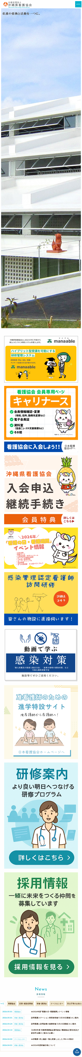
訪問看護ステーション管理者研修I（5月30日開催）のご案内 (55, 1017)
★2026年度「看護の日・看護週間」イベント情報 (50, 1011)
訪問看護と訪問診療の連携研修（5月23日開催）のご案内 (53, 1024)
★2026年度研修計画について (43, 1045)
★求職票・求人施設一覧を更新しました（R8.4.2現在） (52, 1039)
